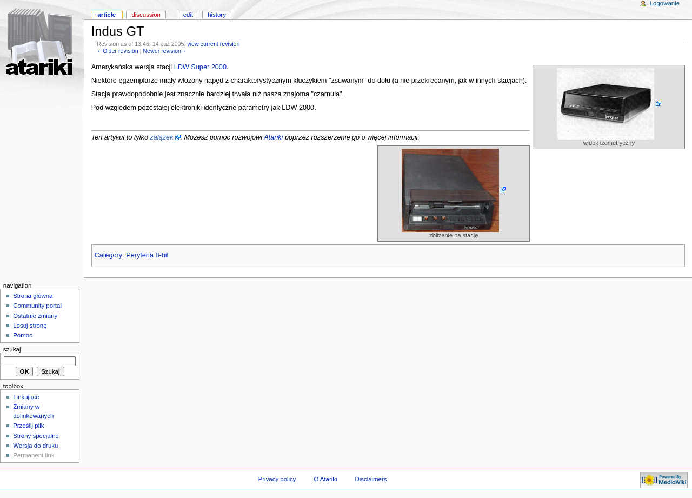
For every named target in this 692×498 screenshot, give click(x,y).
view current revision (213, 44)
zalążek (161, 137)
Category (108, 255)
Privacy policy (277, 479)
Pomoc (22, 335)
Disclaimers (371, 479)
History (217, 14)
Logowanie (665, 3)
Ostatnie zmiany (35, 316)
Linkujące (26, 397)
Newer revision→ (165, 51)
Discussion (145, 14)
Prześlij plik (28, 425)
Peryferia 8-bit (147, 255)
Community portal (37, 305)
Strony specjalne (36, 436)
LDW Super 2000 (200, 67)
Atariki (273, 137)
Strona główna (32, 296)
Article (106, 14)
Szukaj (12, 349)
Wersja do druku (35, 445)
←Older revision (117, 51)
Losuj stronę (29, 325)
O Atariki (325, 479)
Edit (188, 14)
